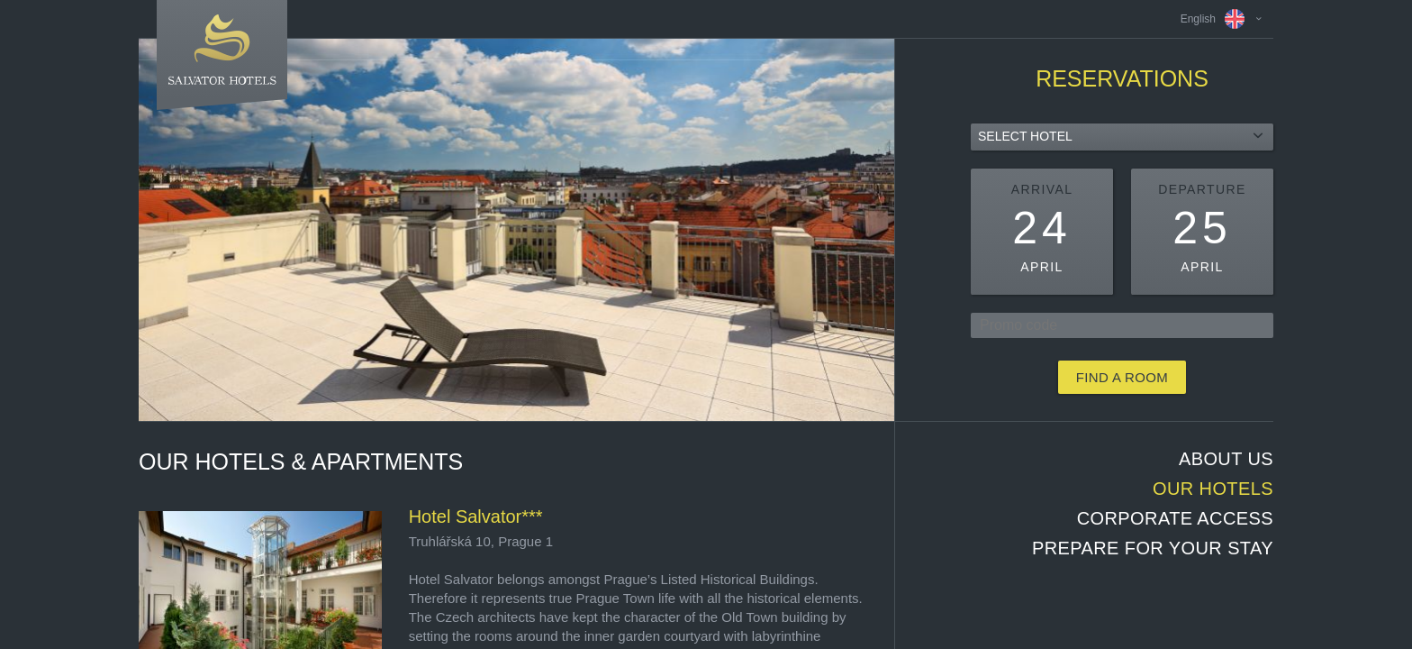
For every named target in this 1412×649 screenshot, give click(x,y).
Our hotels (1213, 488)
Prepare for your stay (1152, 548)
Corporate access (1175, 518)
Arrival (1042, 189)
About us (1226, 459)
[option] (516, 230)
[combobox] (1122, 137)
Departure (1202, 189)
